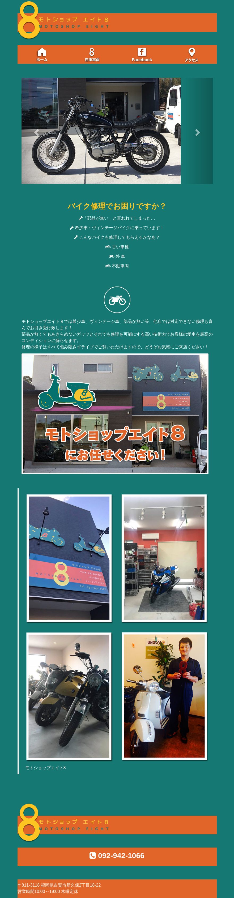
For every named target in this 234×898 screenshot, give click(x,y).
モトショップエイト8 (45, 768)
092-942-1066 (121, 856)
